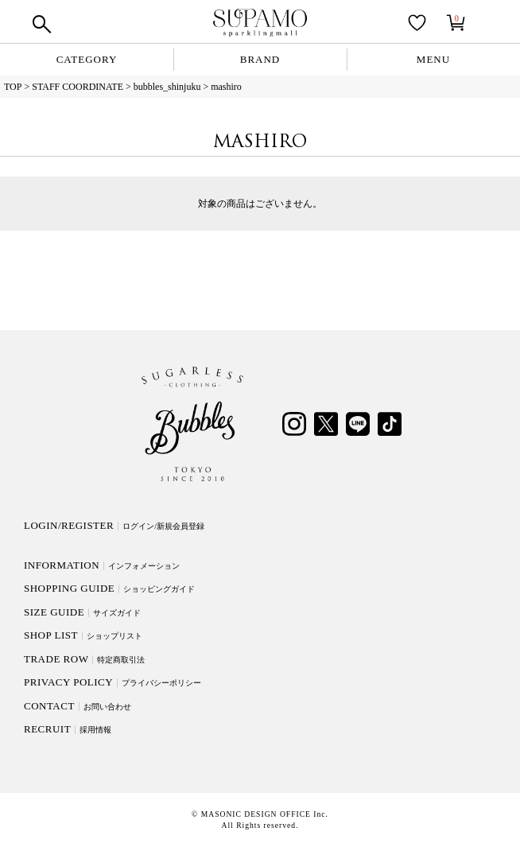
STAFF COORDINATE (77, 86)
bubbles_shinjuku (167, 86)
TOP (12, 86)
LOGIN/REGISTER (114, 525)
